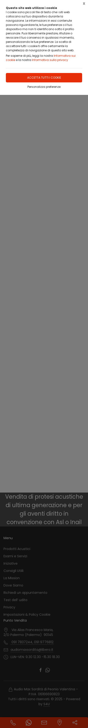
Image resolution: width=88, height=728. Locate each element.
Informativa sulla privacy (50, 60)
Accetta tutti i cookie (44, 78)
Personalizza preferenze (44, 87)
